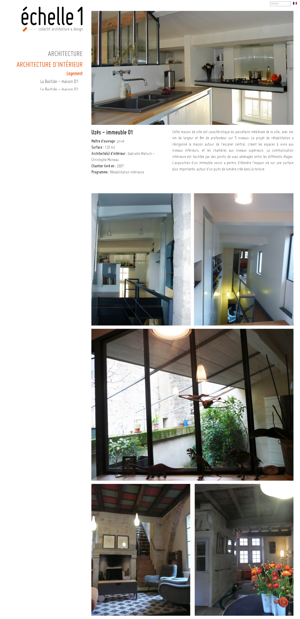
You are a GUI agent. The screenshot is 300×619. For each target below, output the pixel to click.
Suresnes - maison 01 (60, 202)
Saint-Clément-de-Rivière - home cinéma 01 (40, 170)
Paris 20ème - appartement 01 (52, 162)
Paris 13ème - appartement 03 (52, 154)
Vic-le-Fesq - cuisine (59, 227)
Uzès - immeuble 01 (61, 211)
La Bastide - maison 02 (59, 90)
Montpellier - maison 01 (58, 98)
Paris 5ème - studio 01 (59, 130)
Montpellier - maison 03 (58, 114)
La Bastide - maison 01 (59, 82)
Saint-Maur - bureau (61, 186)
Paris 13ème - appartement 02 (52, 146)
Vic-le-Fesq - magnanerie (56, 235)
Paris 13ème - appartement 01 (52, 138)
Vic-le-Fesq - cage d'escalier (53, 219)
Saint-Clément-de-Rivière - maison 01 (45, 178)
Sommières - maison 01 (58, 194)
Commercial (73, 250)
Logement (75, 73)
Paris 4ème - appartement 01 (53, 122)
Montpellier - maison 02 (58, 106)
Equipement (73, 243)
